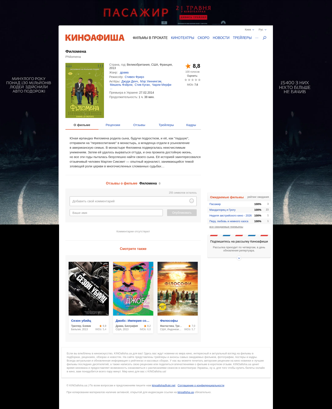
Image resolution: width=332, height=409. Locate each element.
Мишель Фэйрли (121, 84)
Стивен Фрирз (134, 77)
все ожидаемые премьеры (226, 226)
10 (199, 79)
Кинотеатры (182, 38)
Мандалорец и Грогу (222, 209)
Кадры (191, 125)
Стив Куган (142, 84)
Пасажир (215, 204)
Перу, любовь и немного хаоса (228, 221)
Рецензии (113, 125)
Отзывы (139, 125)
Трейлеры (242, 38)
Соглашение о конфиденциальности (201, 385)
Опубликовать (182, 212)
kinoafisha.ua (186, 392)
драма (124, 72)
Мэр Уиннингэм (150, 81)
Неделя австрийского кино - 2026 (230, 215)
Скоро (203, 38)
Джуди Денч (130, 81)
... (111, 88)
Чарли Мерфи (161, 84)
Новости (221, 38)
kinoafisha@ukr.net (163, 385)
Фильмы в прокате (150, 38)
